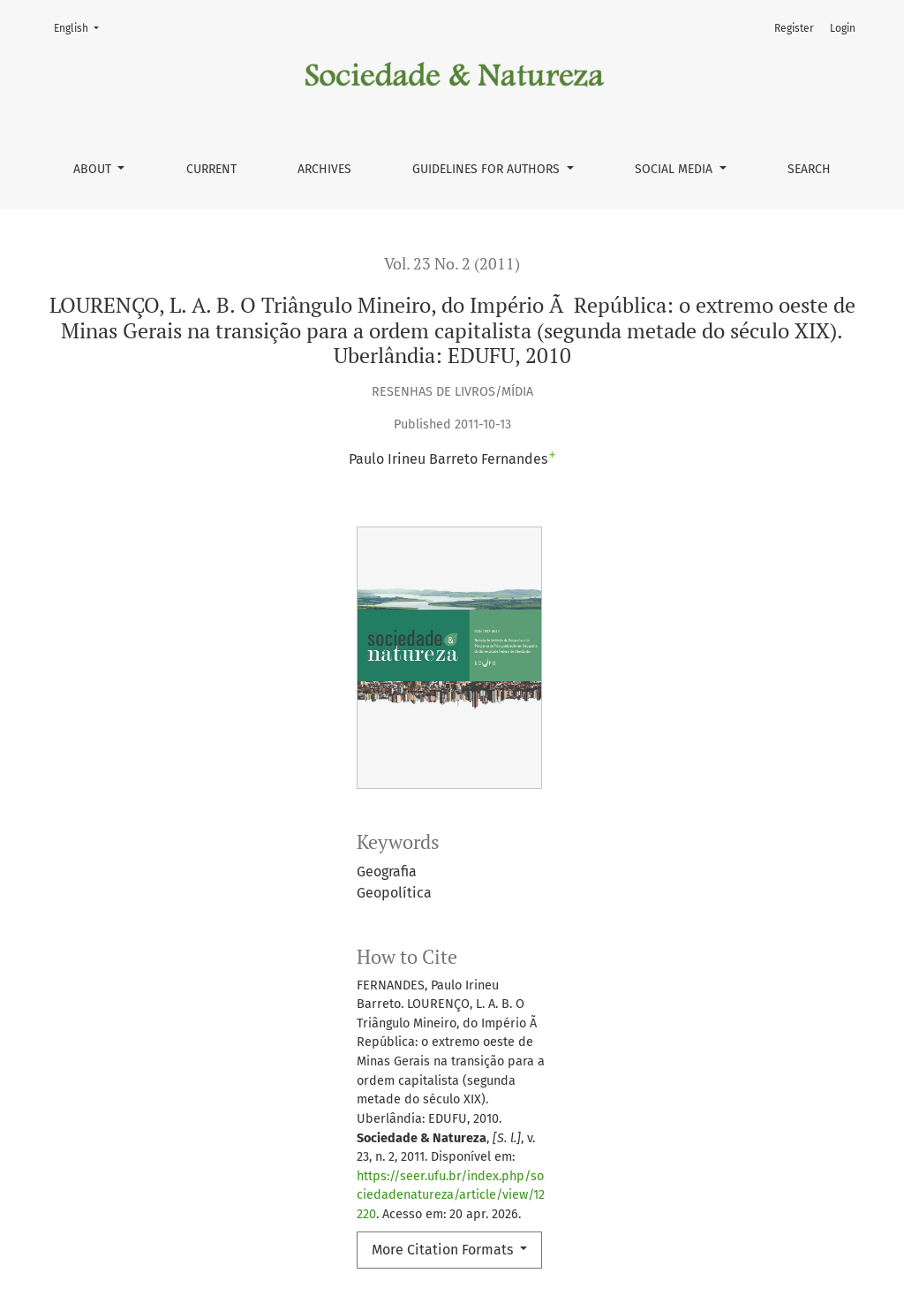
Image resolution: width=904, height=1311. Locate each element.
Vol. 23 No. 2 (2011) (452, 264)
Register (794, 28)
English (81, 26)
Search (809, 169)
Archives (324, 169)
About (94, 169)
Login (842, 28)
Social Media (675, 169)
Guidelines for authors (487, 169)
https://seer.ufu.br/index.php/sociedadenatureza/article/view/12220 (451, 1195)
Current (211, 169)
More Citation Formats (444, 1249)
